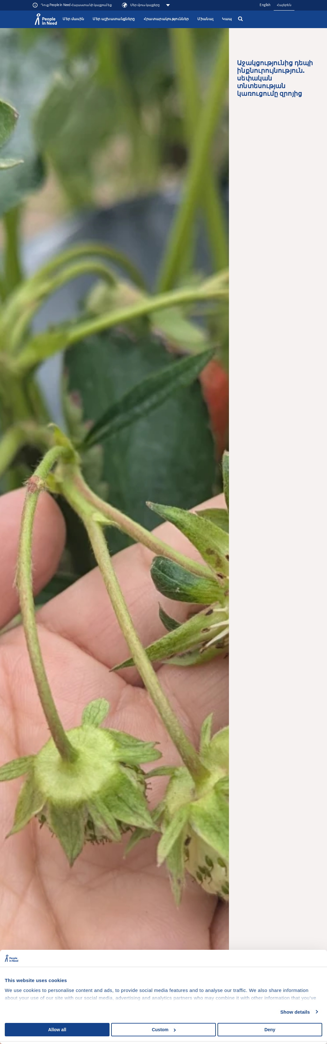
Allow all (57, 1029)
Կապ (227, 19)
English (265, 5)
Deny (269, 1029)
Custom (164, 1029)
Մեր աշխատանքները (114, 19)
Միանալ (205, 19)
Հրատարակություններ (166, 19)
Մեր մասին (73, 19)
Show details (295, 1012)
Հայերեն (284, 5)
